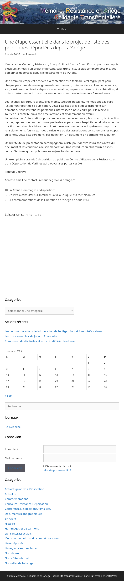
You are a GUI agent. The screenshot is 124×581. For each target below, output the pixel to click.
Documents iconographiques (23, 514)
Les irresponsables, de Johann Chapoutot (31, 336)
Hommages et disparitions (38, 190)
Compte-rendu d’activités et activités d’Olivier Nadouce (40, 341)
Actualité (10, 494)
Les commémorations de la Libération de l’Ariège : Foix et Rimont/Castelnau (53, 331)
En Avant (14, 190)
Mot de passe (13, 458)
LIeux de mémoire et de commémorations (32, 538)
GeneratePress (109, 575)
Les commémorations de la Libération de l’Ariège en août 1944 (49, 200)
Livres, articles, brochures (21, 548)
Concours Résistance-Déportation (26, 504)
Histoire (10, 523)
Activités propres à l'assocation (24, 489)
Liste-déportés (14, 543)
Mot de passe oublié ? (57, 470)
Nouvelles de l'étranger (20, 563)
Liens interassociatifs (18, 533)
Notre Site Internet (17, 558)
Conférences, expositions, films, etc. (28, 509)
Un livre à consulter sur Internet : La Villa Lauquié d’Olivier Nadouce (52, 195)
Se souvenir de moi (58, 466)
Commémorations (16, 499)
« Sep (8, 395)
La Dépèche (13, 427)
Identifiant (11, 449)
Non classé (12, 553)
